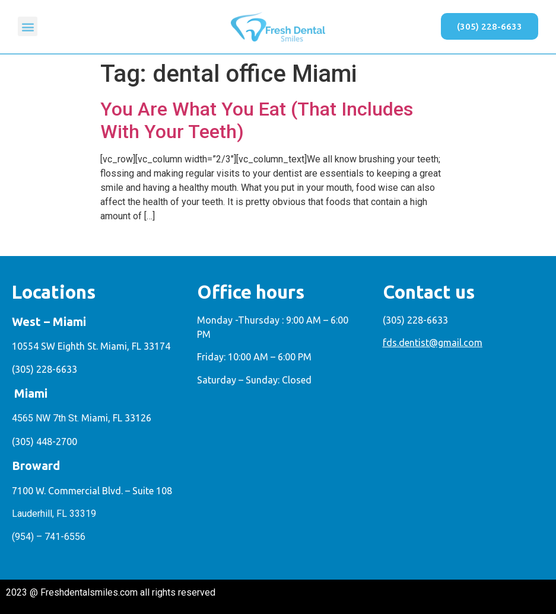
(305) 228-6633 (44, 369)
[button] (27, 26)
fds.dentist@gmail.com (432, 342)
